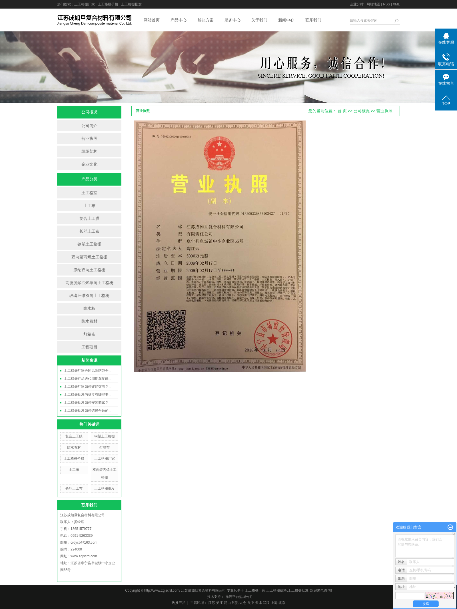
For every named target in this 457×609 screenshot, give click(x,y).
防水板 (89, 308)
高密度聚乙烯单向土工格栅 (89, 282)
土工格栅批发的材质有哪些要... (87, 395)
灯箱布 (89, 334)
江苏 (211, 603)
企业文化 (89, 164)
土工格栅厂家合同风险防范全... (87, 371)
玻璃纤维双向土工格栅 (89, 295)
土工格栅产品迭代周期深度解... (87, 379)
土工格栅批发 (131, 4)
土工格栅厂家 (84, 4)
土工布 (89, 205)
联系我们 (313, 20)
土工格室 (89, 192)
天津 (258, 603)
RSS (386, 4)
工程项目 (89, 347)
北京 (281, 603)
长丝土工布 (89, 231)
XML (396, 4)
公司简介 (89, 125)
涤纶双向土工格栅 (89, 270)
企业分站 (357, 4)
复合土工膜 (89, 218)
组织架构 (89, 151)
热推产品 (178, 603)
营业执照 (89, 138)
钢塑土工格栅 (89, 244)
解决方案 (206, 20)
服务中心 (232, 20)
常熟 (235, 603)
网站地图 (373, 4)
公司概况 (362, 110)
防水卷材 (89, 321)
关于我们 (259, 20)
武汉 (266, 603)
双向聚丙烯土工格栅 (89, 257)
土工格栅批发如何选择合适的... (87, 411)
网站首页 (152, 20)
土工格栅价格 (108, 4)
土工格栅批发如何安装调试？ (86, 403)
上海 (274, 603)
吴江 (219, 603)
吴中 (250, 603)
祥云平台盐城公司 (238, 597)
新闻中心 (286, 20)
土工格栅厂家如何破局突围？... (87, 387)
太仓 (242, 603)
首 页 (342, 110)
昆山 (227, 603)
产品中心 (179, 20)
